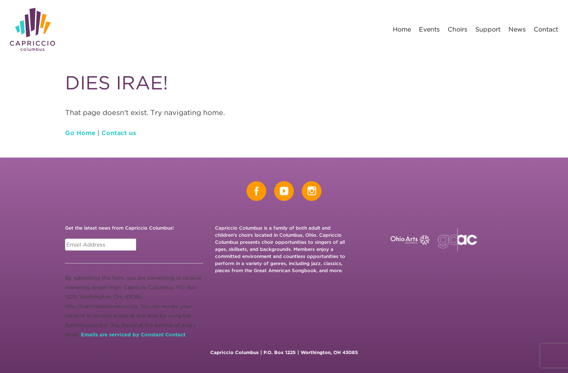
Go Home (80, 133)
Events (429, 29)
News (517, 29)
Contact (546, 29)
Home (402, 29)
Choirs (457, 29)
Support (488, 29)
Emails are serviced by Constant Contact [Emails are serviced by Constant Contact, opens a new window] (133, 335)
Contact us (118, 133)
